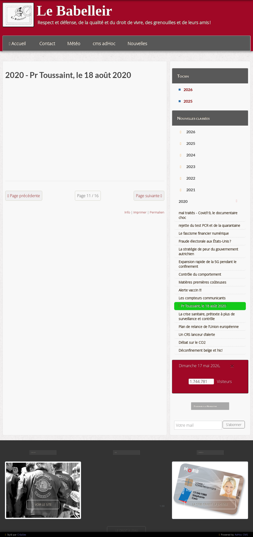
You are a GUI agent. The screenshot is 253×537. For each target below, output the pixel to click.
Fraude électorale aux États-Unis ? (205, 241)
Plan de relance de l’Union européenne (209, 326)
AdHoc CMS (241, 534)
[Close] (232, 366)
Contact (47, 43)
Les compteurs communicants (202, 298)
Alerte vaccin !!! (190, 290)
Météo (73, 43)
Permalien (157, 212)
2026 (188, 89)
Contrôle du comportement (200, 274)
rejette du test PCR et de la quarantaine (209, 225)
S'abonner (233, 424)
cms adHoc (104, 43)
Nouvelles (137, 43)
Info (127, 212)
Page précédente (25, 195)
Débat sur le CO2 (192, 342)
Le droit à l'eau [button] (126, 531)
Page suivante (148, 195)
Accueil (18, 43)
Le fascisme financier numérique (204, 233)
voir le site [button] (43, 504)
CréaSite (21, 534)
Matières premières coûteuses (202, 282)
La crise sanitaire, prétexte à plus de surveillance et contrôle (207, 316)
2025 (188, 101)
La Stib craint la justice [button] (210, 504)
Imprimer (140, 212)
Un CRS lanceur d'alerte (197, 334)
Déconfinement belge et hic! (200, 350)
